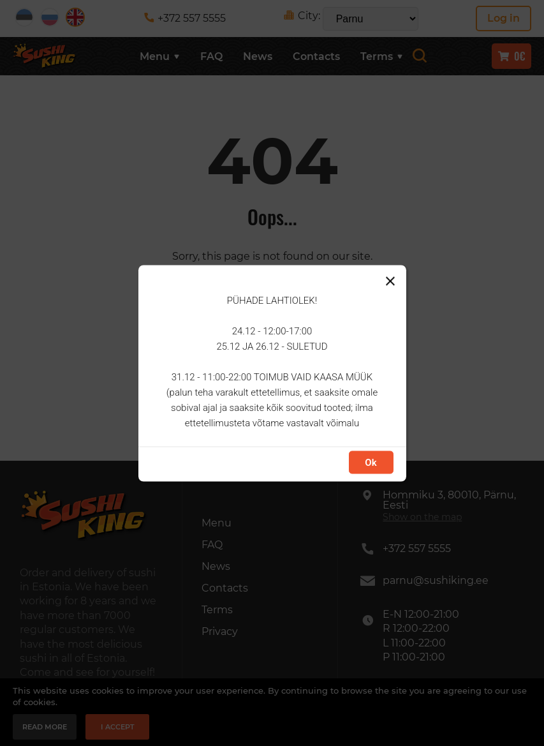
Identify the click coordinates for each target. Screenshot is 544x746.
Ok (370, 462)
